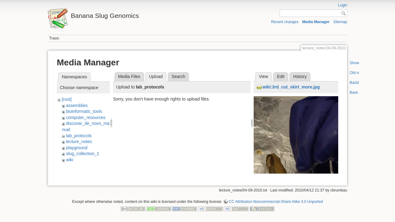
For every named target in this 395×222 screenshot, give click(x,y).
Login (342, 5)
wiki (69, 159)
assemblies (77, 105)
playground (76, 147)
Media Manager (316, 22)
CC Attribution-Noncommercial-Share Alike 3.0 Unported (276, 201)
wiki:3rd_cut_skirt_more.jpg (291, 86)
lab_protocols (79, 135)
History (300, 76)
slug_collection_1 (82, 153)
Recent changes (285, 22)
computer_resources (86, 117)
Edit (280, 76)
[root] (67, 99)
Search (178, 76)
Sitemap (340, 22)
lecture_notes (79, 141)
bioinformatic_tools (84, 111)
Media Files (129, 76)
